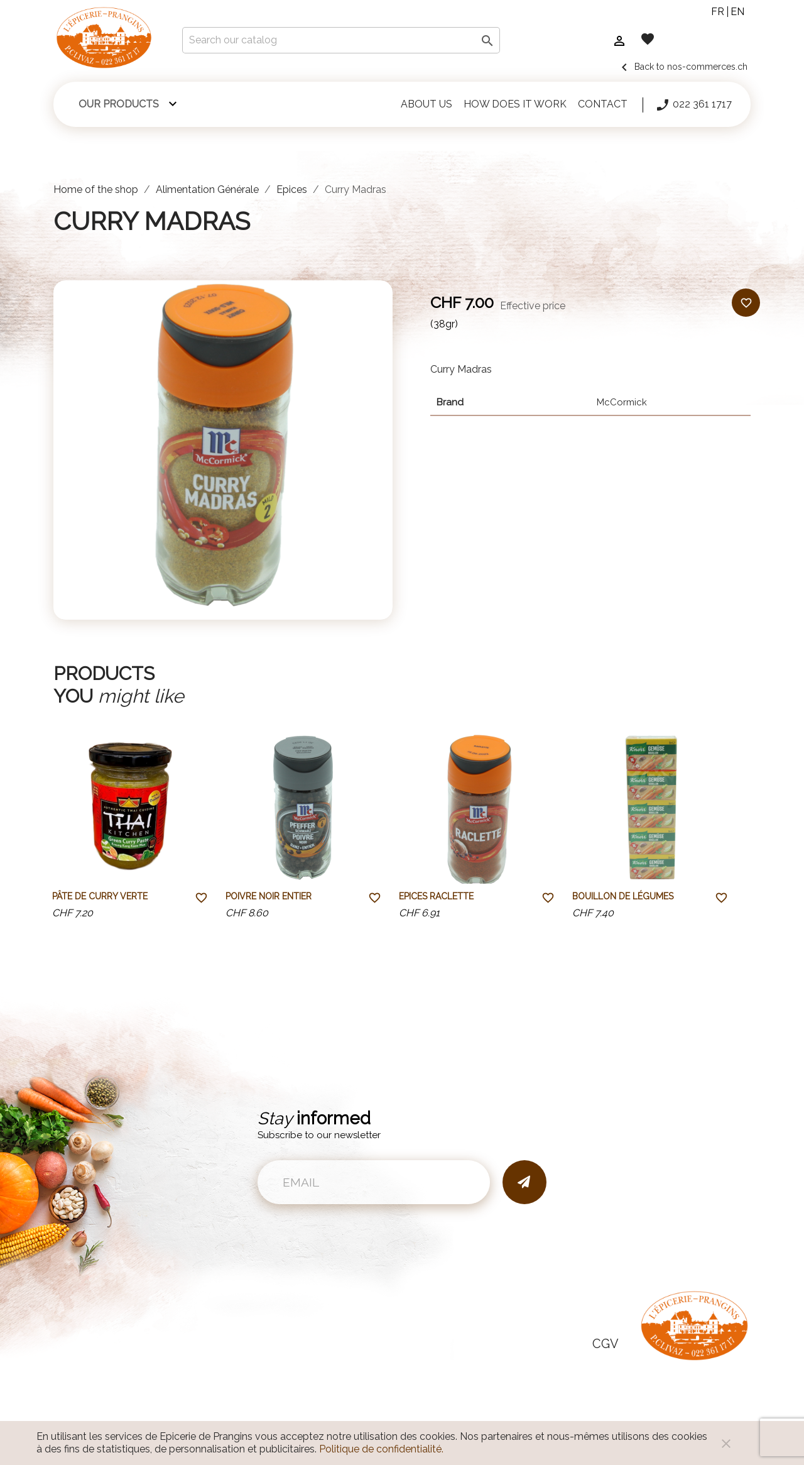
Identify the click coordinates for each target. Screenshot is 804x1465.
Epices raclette (436, 896)
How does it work (515, 104)
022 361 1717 (693, 104)
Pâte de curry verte (100, 896)
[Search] (341, 40)
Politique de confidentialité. (381, 1449)
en (737, 12)
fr (717, 12)
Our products (119, 104)
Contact (602, 104)
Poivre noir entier (268, 896)
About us (426, 104)
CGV (605, 1343)
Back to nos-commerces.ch (682, 67)
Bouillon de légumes (622, 896)
